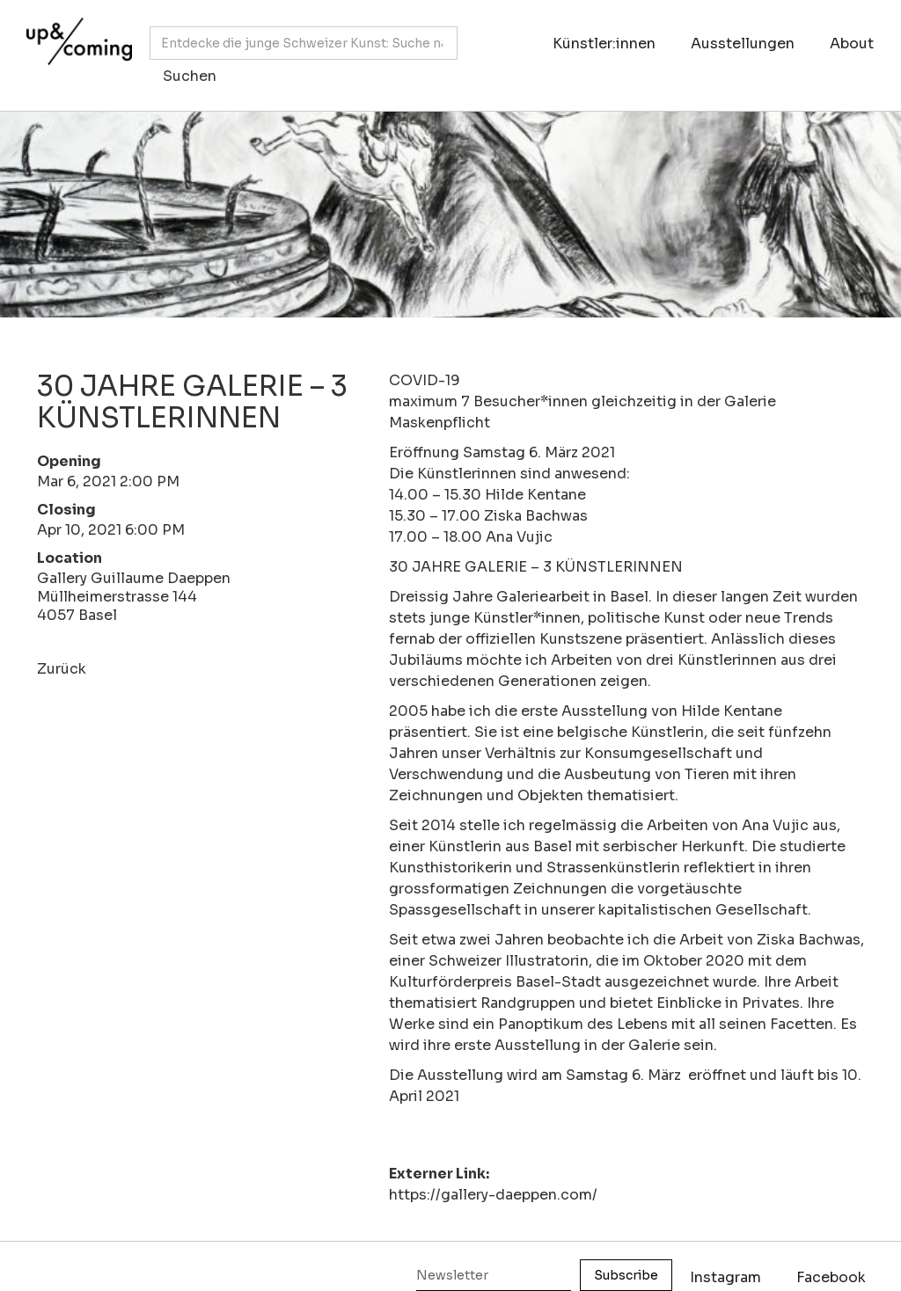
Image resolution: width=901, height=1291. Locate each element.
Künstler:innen (604, 43)
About (852, 43)
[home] (75, 46)
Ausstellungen (743, 43)
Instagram (725, 1277)
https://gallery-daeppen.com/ (493, 1194)
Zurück (61, 669)
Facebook (831, 1277)
